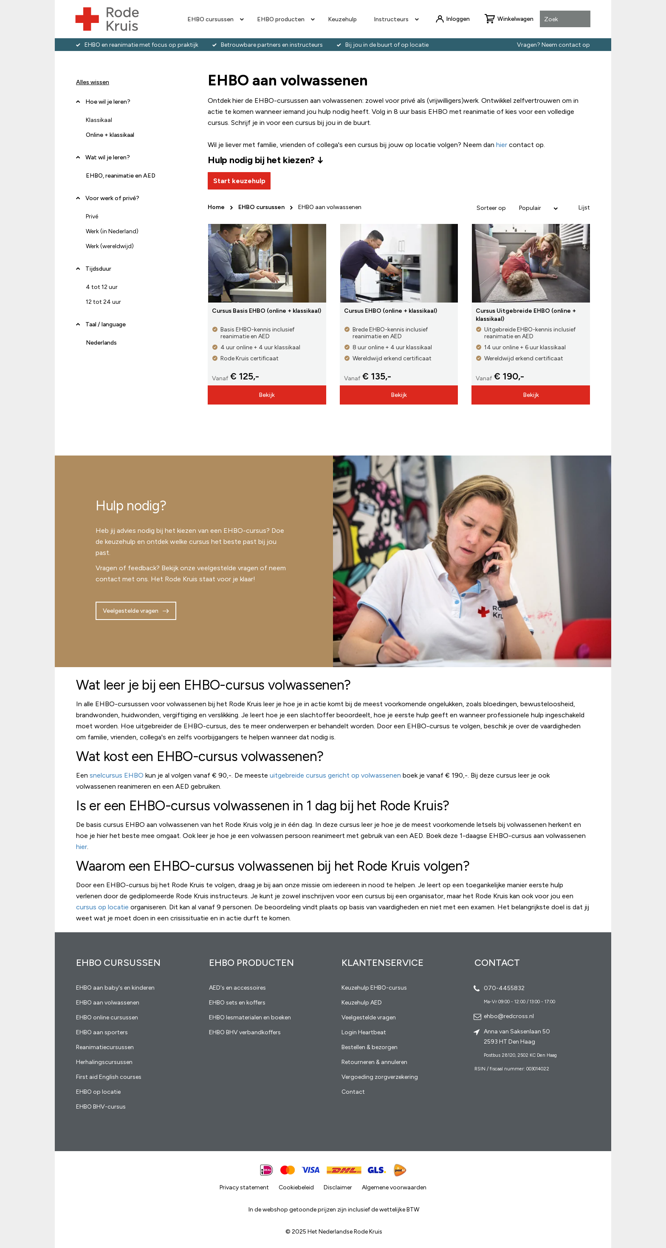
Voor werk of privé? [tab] (112, 198)
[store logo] (107, 19)
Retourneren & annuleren (374, 1062)
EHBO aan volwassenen (107, 1002)
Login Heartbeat (363, 1032)
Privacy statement (244, 1187)
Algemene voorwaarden (394, 1187)
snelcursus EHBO (117, 775)
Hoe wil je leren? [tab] (107, 105)
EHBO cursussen (262, 207)
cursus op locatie (102, 907)
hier (81, 847)
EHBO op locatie (98, 1091)
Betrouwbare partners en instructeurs (272, 44)
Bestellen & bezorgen (369, 1047)
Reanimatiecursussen (105, 1047)
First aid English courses (108, 1077)
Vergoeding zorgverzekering (379, 1077)
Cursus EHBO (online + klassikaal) (390, 310)
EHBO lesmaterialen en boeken (250, 1017)
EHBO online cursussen (107, 1017)
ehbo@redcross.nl (509, 1016)
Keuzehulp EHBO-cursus (374, 987)
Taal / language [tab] (105, 324)
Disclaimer (338, 1187)
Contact (353, 1091)
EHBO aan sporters (102, 1032)
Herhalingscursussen (104, 1062)
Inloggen (458, 19)
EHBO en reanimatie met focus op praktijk (141, 44)
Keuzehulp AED (361, 1002)
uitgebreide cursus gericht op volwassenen (335, 775)
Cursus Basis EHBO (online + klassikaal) (266, 310)
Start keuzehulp (239, 181)
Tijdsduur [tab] (98, 268)
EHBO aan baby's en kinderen (115, 987)
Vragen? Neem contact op (553, 44)
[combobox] (565, 19)
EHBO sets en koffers (237, 1002)
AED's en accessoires (237, 987)
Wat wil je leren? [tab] (107, 157)
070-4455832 (504, 988)
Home (217, 207)
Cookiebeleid (296, 1187)
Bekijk (267, 395)
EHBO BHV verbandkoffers (245, 1032)
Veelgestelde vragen (130, 610)
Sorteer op (491, 208)
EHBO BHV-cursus (101, 1106)
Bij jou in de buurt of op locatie (387, 44)
